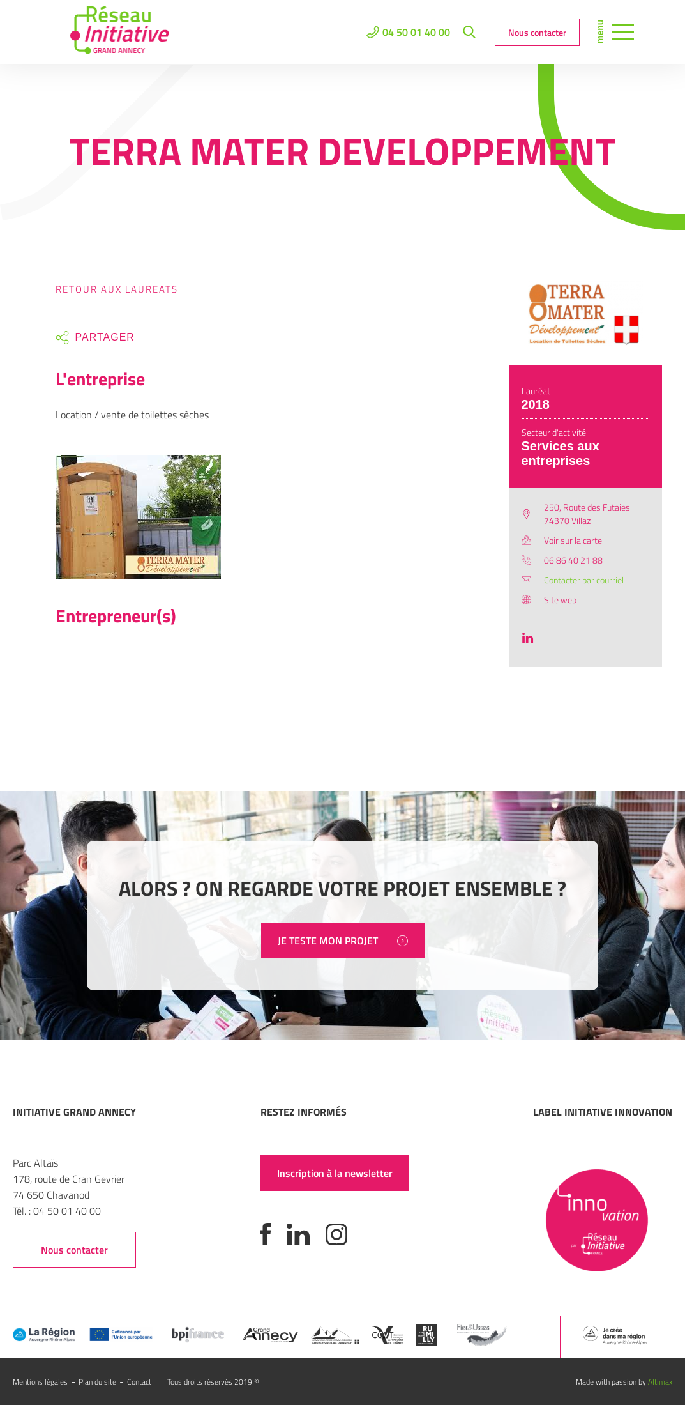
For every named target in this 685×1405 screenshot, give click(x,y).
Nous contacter (537, 32)
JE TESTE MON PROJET (343, 940)
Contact (139, 1382)
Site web (560, 599)
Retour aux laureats (117, 289)
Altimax (660, 1382)
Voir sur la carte (573, 540)
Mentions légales (40, 1382)
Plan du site (97, 1382)
